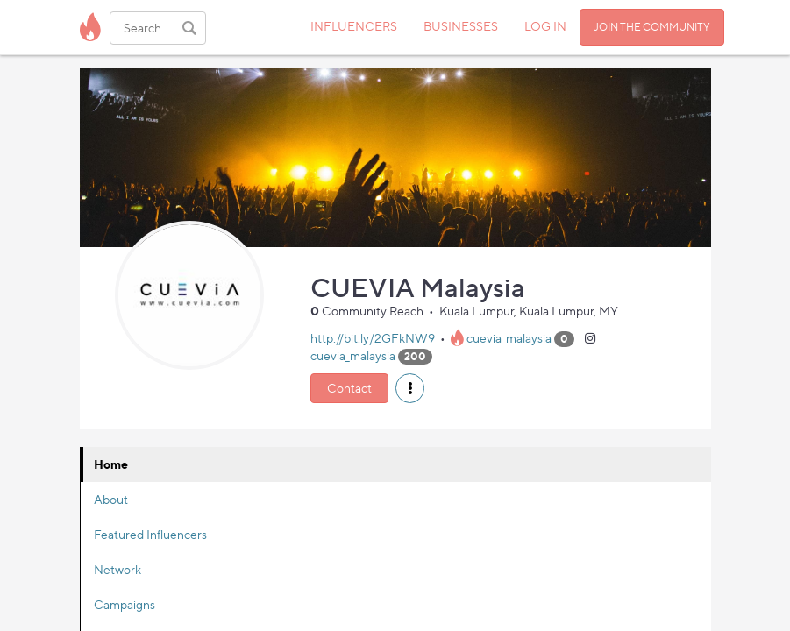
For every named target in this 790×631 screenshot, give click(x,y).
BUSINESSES (460, 25)
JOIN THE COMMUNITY (652, 26)
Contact (349, 387)
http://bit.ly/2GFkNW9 (372, 337)
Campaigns (124, 604)
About (111, 499)
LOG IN (545, 25)
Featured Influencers (150, 534)
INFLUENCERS (353, 25)
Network (117, 569)
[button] (409, 388)
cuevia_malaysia (509, 337)
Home (111, 464)
